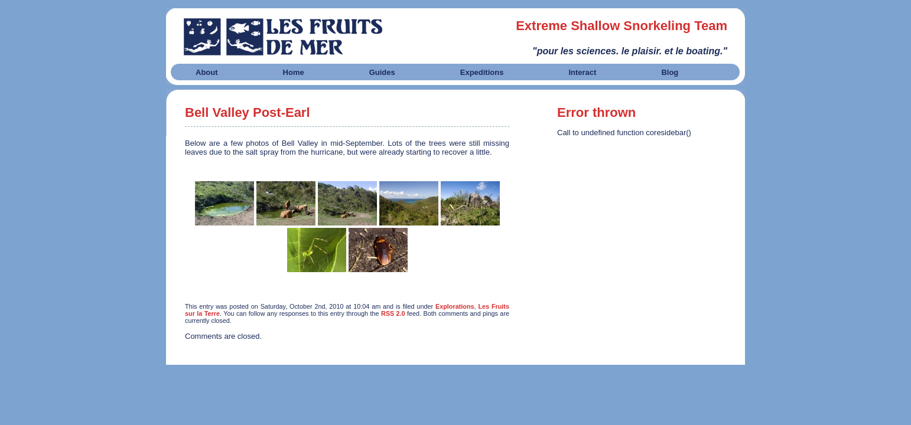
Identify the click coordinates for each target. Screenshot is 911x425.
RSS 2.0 (393, 313)
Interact (582, 72)
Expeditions (482, 72)
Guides (382, 72)
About (207, 72)
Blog (669, 72)
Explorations (454, 306)
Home (293, 72)
